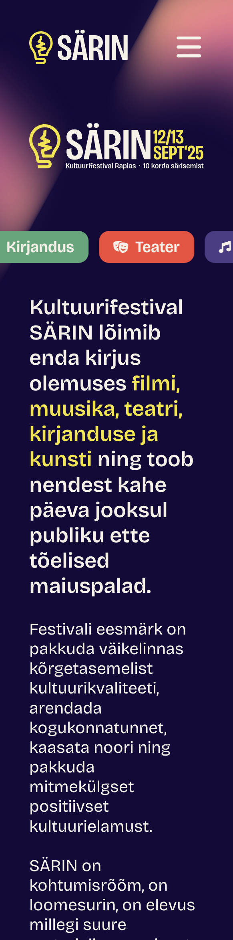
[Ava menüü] (189, 47)
